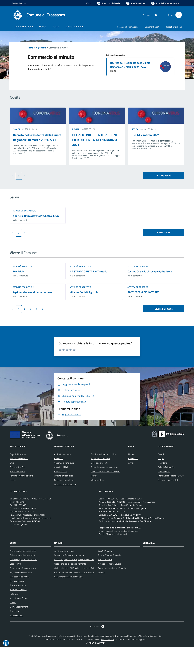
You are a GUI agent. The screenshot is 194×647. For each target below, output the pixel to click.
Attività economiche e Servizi (171, 475)
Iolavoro (101, 572)
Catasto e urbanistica (63, 475)
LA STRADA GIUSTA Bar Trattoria (88, 271)
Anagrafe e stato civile (64, 462)
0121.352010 (20, 505)
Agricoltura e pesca (62, 454)
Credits (13, 602)
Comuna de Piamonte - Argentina (69, 555)
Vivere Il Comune (164, 309)
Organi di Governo (18, 454)
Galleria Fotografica (166, 467)
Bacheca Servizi (17, 581)
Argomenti (41, 47)
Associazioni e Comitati (168, 480)
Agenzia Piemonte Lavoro (109, 563)
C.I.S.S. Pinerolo (105, 550)
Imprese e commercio (24, 210)
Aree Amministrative (19, 458)
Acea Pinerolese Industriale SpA (68, 576)
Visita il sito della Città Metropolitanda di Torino (75, 568)
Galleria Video (164, 471)
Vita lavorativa (97, 480)
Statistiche (14, 611)
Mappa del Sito (16, 615)
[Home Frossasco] (38, 14)
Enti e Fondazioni (17, 471)
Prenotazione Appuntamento (23, 568)
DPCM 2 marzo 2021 (145, 135)
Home (30, 47)
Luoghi (161, 458)
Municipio (19, 271)
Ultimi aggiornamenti (19, 606)
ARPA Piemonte (105, 559)
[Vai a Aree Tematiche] (135, 3)
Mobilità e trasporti (99, 462)
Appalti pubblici (61, 467)
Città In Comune (150, 635)
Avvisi (131, 462)
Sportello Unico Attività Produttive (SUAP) (37, 216)
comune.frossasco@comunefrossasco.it (33, 518)
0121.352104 (19, 501)
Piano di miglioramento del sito (23, 559)
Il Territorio (162, 462)
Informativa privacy (18, 589)
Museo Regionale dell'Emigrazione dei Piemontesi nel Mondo (81, 559)
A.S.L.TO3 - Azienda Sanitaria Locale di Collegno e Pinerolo (80, 572)
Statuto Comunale (18, 585)
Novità (16, 129)
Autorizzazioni (60, 471)
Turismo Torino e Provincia (109, 555)
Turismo (94, 475)
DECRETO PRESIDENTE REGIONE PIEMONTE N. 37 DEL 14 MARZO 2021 (95, 140)
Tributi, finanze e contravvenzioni (105, 471)
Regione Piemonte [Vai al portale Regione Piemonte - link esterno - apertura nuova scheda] (19, 3)
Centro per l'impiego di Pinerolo (112, 568)
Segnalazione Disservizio (21, 572)
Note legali (14, 593)
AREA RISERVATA (95, 642)
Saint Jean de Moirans (64, 550)
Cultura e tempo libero (64, 480)
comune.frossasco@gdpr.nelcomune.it (121, 530)
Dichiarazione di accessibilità (22, 555)
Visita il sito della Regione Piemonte (70, 563)
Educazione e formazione (65, 484)
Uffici (12, 462)
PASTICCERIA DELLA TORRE (143, 292)
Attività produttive (23, 266)
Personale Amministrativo (21, 475)
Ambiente (58, 458)
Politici (12, 480)
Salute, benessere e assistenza (104, 467)
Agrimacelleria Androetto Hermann (33, 292)
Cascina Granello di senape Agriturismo (149, 271)
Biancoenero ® (107, 639)
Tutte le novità (163, 175)
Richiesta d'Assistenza (20, 576)
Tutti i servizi (164, 232)
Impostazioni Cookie (18, 598)
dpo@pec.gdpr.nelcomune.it (115, 534)
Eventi (161, 454)
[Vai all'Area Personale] (165, 3)
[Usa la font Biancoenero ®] (108, 3)
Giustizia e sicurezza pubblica (103, 454)
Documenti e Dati (17, 467)
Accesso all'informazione (127, 26)
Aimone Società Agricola (84, 292)
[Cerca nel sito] (178, 15)
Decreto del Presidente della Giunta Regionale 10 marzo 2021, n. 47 (130, 65)
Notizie (131, 454)
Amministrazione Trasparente (23, 550)
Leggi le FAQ (15, 563)
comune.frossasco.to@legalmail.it (30, 514)
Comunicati (133, 458)
